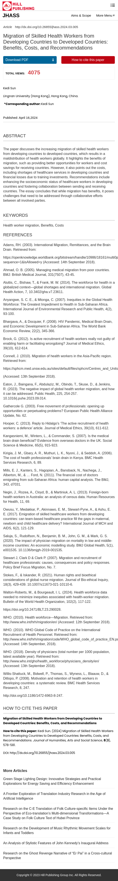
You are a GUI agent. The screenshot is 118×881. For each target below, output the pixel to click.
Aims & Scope (81, 15)
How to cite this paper (88, 60)
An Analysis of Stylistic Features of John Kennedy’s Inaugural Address (55, 843)
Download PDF (17, 60)
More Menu (104, 15)
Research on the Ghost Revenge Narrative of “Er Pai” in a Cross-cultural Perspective (57, 855)
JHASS (11, 15)
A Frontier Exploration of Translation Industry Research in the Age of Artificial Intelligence (54, 796)
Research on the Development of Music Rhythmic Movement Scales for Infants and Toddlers (57, 830)
